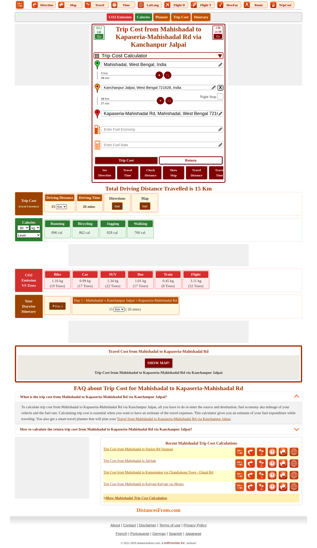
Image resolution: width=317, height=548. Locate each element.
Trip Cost (180, 17)
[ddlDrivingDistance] (61, 206)
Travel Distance (197, 172)
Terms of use (170, 525)
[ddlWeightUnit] (35, 227)
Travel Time (127, 172)
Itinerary (201, 17)
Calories (143, 17)
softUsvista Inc (174, 543)
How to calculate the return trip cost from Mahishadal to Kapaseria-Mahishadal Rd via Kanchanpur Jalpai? (106, 429)
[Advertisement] (52, 55)
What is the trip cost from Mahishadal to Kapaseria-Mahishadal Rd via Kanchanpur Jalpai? (93, 397)
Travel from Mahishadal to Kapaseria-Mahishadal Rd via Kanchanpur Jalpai (173, 419)
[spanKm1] (119, 309)
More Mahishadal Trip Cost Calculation (136, 498)
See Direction (104, 172)
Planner (162, 17)
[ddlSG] (29, 235)
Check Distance (151, 172)
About (115, 525)
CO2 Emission (120, 17)
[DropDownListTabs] (158, 55)
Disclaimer (147, 525)
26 (218, 32)
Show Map (173, 172)
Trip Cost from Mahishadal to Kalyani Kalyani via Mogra (143, 484)
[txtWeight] (23, 227)
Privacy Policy (195, 525)
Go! (117, 206)
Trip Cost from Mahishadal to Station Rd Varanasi (138, 449)
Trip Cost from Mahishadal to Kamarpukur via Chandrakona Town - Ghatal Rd (158, 472)
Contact (129, 525)
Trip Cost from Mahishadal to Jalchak (129, 461)
